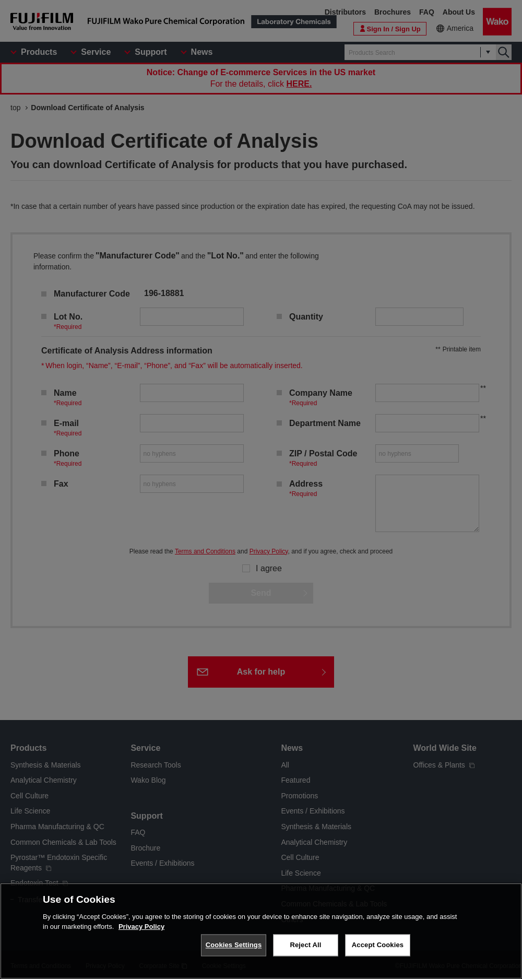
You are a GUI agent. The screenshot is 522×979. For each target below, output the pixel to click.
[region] (261, 931)
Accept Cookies (378, 945)
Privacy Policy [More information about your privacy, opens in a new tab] (141, 926)
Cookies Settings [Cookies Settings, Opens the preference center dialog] (234, 945)
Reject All (305, 945)
